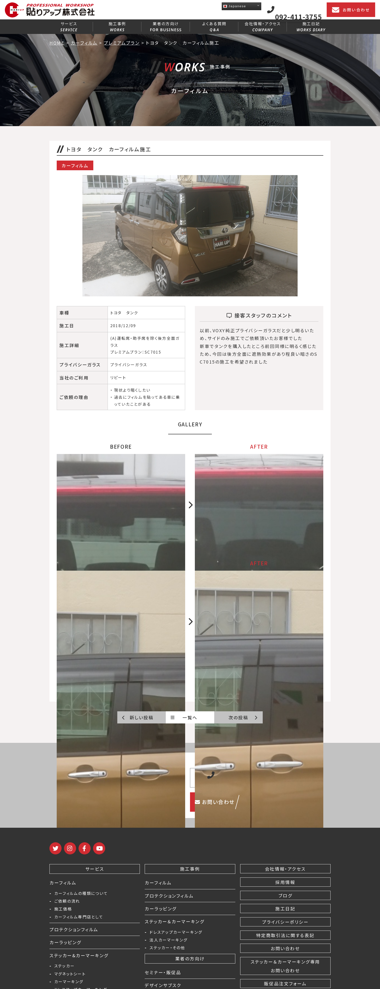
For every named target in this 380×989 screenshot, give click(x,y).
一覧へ (184, 717)
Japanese (234, 6)
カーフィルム (62, 882)
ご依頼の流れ (67, 901)
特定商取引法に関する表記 (285, 935)
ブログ (285, 895)
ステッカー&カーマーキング (79, 955)
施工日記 (311, 26)
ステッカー (64, 966)
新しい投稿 (137, 717)
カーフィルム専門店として (78, 917)
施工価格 (63, 909)
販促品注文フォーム (285, 983)
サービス (68, 26)
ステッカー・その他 (167, 947)
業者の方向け (165, 26)
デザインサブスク (163, 985)
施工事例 (117, 26)
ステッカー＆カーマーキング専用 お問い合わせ (285, 965)
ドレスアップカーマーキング (176, 932)
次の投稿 (243, 717)
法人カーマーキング (168, 940)
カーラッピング (65, 942)
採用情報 (285, 882)
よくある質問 (214, 26)
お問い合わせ (351, 10)
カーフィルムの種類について (81, 893)
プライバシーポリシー (285, 922)
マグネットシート (70, 974)
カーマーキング (68, 981)
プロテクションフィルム (73, 929)
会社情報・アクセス (263, 26)
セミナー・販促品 (163, 972)
